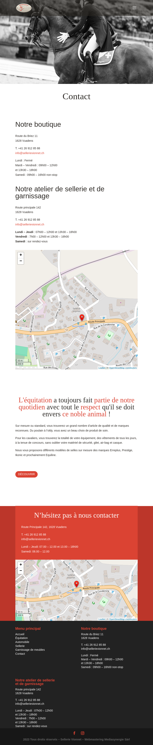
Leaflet (102, 368)
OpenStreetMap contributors (123, 368)
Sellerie (20, 646)
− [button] (21, 261)
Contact (20, 653)
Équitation (21, 638)
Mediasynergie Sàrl (117, 739)
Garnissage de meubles (30, 649)
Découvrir (26, 474)
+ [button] (21, 255)
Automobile (22, 642)
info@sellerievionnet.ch (29, 153)
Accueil (19, 634)
